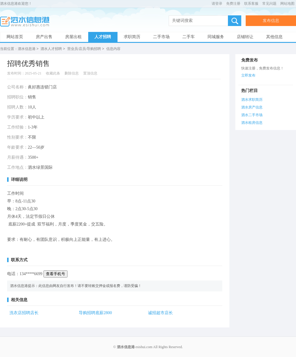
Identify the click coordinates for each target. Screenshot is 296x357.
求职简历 (132, 37)
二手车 (188, 37)
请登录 (217, 3)
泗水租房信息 (252, 122)
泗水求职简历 (252, 99)
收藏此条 (53, 73)
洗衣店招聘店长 (23, 312)
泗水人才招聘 (51, 49)
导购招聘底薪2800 (95, 312)
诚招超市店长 (160, 312)
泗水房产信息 (252, 107)
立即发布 (248, 75)
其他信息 (274, 37)
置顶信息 (90, 73)
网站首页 (15, 37)
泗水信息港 (26, 22)
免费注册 (233, 3)
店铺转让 (245, 37)
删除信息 (72, 73)
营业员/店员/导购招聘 (84, 49)
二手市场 (161, 37)
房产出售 (44, 37)
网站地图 (287, 3)
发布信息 (271, 20)
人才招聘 (102, 37)
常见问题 (269, 3)
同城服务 (215, 37)
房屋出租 (73, 37)
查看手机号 (55, 273)
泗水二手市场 (252, 115)
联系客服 (251, 3)
